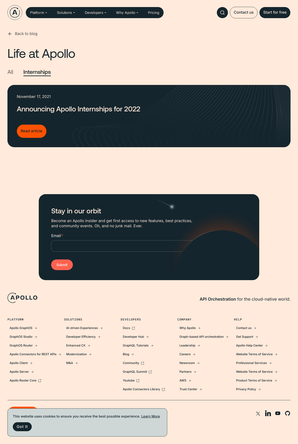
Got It (22, 426)
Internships (37, 72)
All (10, 72)
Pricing (153, 12)
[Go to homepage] (14, 12)
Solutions (66, 12)
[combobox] (222, 12)
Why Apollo (127, 12)
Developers (96, 12)
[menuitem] (35, 328)
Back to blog (22, 33)
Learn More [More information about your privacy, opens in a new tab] (150, 416)
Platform (39, 12)
